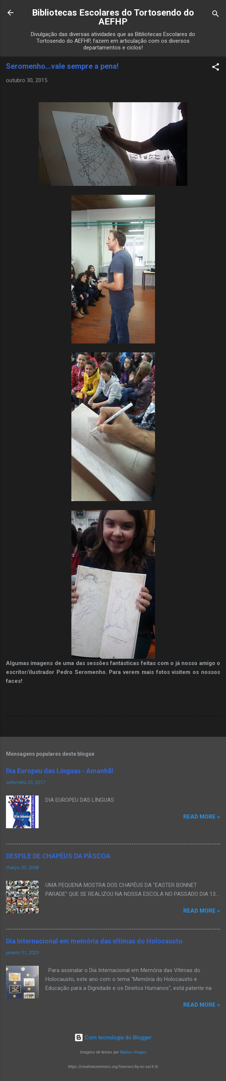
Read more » (201, 816)
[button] (215, 68)
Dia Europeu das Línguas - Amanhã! (59, 771)
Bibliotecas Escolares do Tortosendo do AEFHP (113, 17)
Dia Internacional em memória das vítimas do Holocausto (94, 941)
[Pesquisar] (215, 15)
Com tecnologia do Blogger (113, 1037)
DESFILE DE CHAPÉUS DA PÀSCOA (58, 856)
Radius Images (133, 1052)
